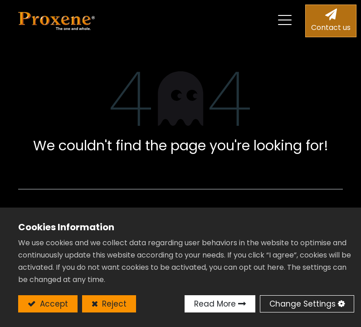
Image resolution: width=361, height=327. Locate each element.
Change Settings (302, 303)
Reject (113, 303)
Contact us (331, 27)
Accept (53, 303)
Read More (215, 303)
